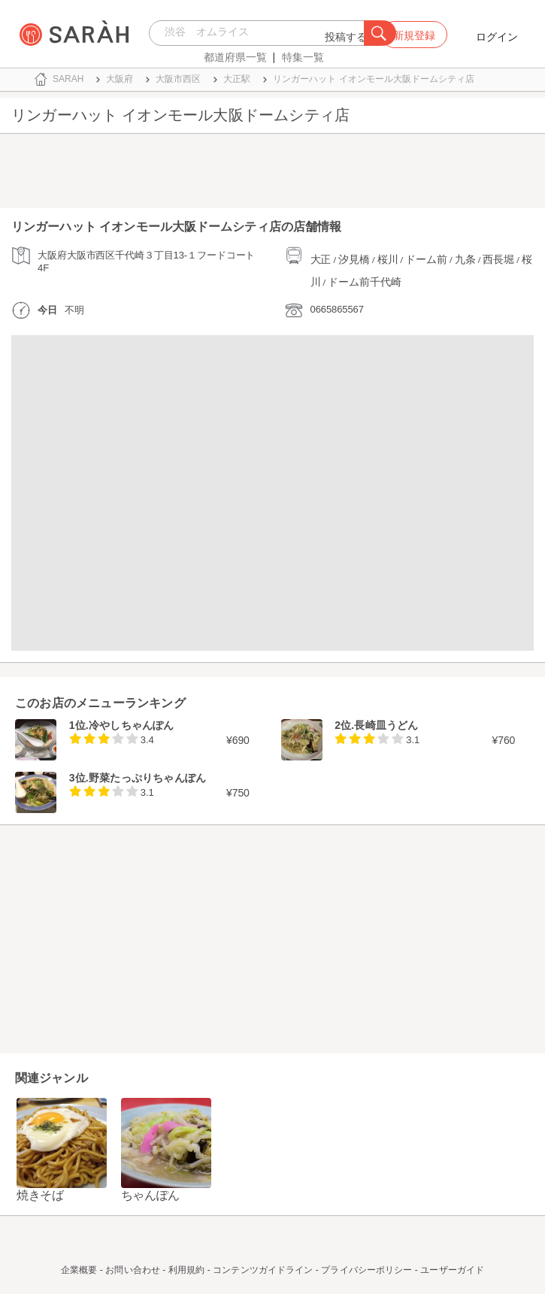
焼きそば (40, 1195)
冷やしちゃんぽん (131, 725)
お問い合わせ (132, 1270)
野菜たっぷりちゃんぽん (147, 778)
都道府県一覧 (235, 57)
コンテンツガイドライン (263, 1270)
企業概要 (79, 1270)
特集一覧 (303, 57)
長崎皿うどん (386, 725)
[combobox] (260, 33)
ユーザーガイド (452, 1270)
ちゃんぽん (150, 1195)
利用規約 (186, 1270)
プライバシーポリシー (366, 1270)
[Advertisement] (272, 174)
